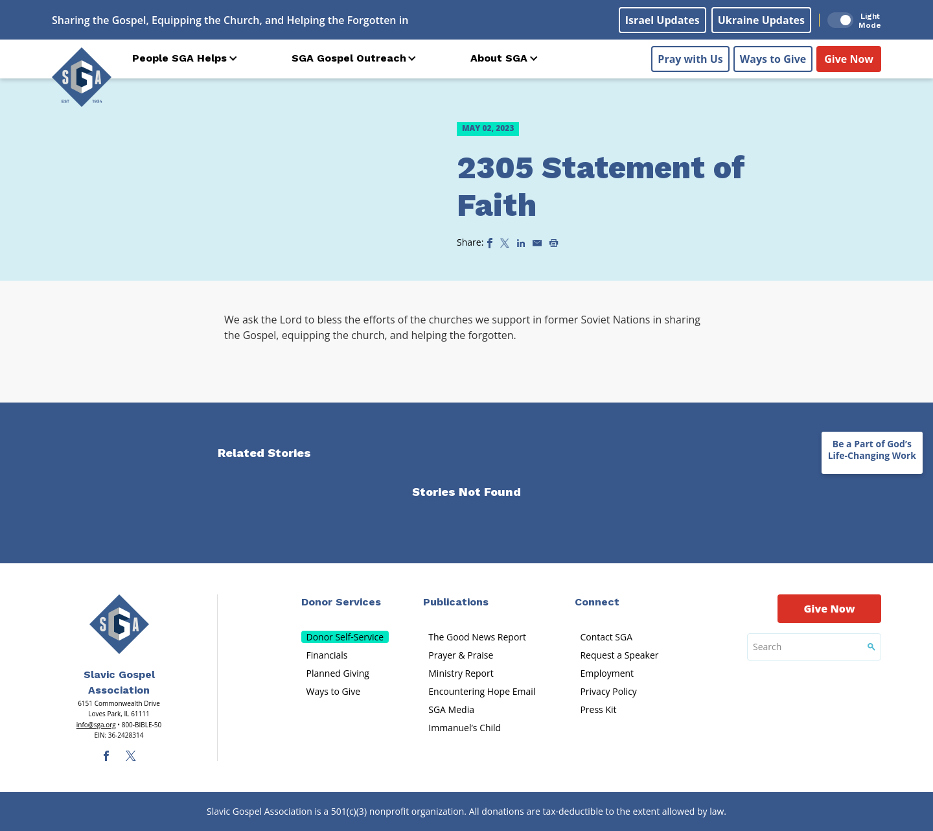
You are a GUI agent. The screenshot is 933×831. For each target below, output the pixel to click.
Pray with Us (690, 59)
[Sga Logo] (81, 77)
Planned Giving (337, 673)
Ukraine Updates (761, 20)
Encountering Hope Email (481, 691)
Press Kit (598, 709)
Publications (456, 602)
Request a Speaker (619, 655)
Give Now (848, 59)
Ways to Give (773, 59)
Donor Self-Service (345, 637)
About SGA (498, 58)
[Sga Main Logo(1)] (119, 624)
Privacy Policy (608, 691)
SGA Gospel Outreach (349, 58)
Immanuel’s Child (464, 727)
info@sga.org (96, 724)
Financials (327, 655)
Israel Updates (662, 20)
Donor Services (341, 602)
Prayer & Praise (460, 655)
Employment (607, 673)
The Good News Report (477, 637)
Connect (597, 602)
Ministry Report (460, 673)
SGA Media (451, 709)
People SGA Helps (179, 58)
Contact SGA (606, 637)
